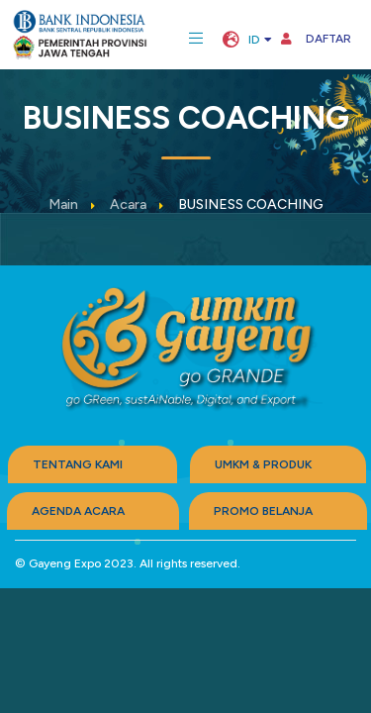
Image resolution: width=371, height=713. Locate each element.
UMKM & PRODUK (263, 464)
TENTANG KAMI (78, 464)
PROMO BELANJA (263, 511)
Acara (128, 204)
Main (63, 204)
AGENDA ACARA (78, 511)
